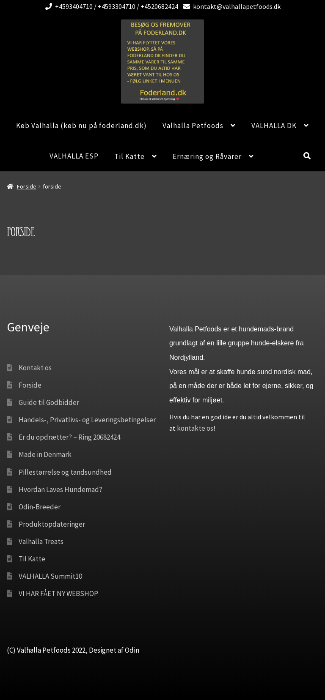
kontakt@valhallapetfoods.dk (230, 6)
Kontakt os (35, 367)
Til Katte (129, 156)
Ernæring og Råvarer (207, 156)
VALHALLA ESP (74, 156)
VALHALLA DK (274, 125)
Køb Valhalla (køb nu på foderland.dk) (81, 125)
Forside (26, 186)
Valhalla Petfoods (192, 125)
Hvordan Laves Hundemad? (60, 489)
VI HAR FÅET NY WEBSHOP (58, 593)
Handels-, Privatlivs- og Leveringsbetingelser (87, 419)
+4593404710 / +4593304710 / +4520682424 (110, 6)
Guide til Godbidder (49, 402)
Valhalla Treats (41, 541)
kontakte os (195, 428)
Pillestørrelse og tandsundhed (65, 472)
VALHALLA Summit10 (50, 576)
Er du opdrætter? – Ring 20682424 (69, 437)
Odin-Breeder (40, 506)
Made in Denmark (45, 454)
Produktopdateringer (52, 524)
